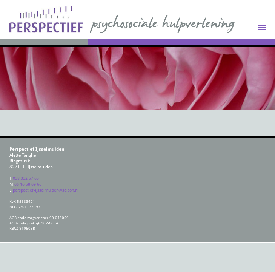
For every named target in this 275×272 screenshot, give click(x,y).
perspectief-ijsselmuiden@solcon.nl (45, 190)
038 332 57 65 (26, 178)
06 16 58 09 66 (27, 184)
